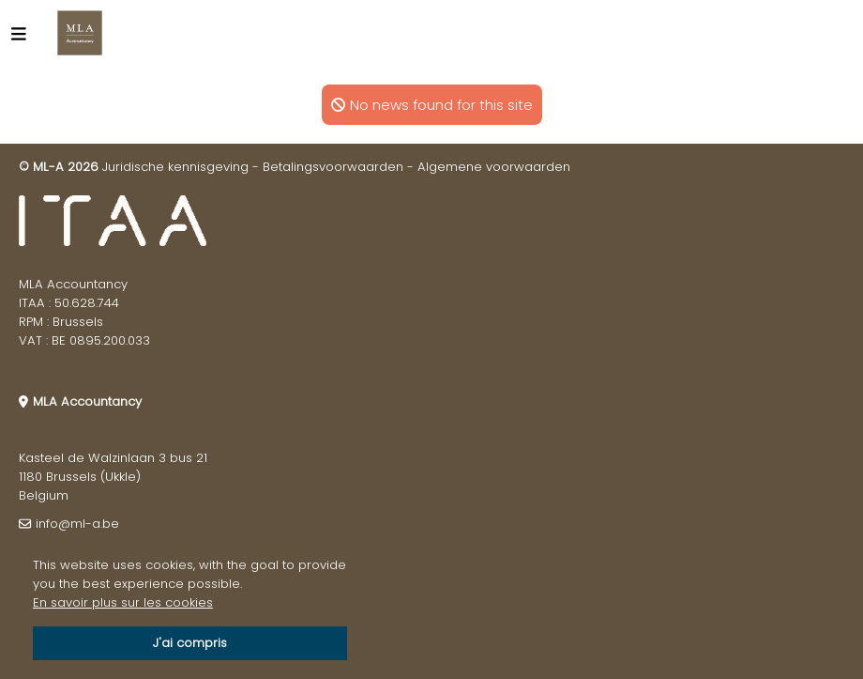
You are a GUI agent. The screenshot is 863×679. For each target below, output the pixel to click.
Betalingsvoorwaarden (333, 167)
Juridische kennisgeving (175, 167)
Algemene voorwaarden (493, 167)
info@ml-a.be (77, 523)
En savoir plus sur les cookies (123, 602)
